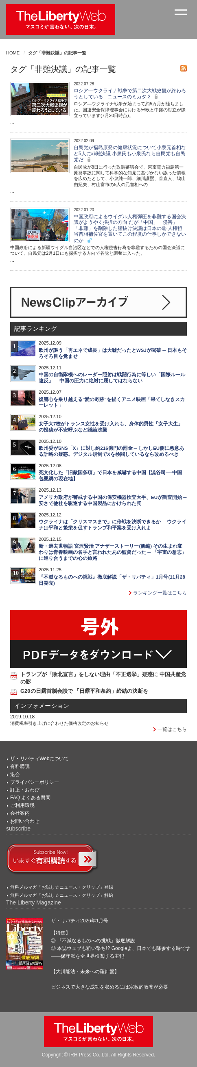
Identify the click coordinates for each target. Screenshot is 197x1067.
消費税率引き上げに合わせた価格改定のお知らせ (59, 723)
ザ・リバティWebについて (39, 758)
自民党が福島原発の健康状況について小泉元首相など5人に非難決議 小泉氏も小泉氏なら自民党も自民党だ (130, 154)
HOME (13, 52)
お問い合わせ (24, 821)
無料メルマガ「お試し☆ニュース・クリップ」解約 (61, 895)
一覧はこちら (170, 729)
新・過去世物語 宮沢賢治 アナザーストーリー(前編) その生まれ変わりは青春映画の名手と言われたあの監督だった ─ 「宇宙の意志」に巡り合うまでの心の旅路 (112, 552)
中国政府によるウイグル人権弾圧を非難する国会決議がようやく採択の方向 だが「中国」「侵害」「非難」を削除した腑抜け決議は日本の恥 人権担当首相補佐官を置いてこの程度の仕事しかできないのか (130, 228)
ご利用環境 (22, 805)
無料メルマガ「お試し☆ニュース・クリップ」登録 (61, 887)
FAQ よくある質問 (30, 797)
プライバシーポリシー (34, 782)
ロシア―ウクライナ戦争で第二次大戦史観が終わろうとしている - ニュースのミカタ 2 (130, 94)
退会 (15, 774)
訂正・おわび (24, 790)
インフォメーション (41, 706)
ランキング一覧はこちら (158, 593)
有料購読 (20, 766)
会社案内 (20, 813)
